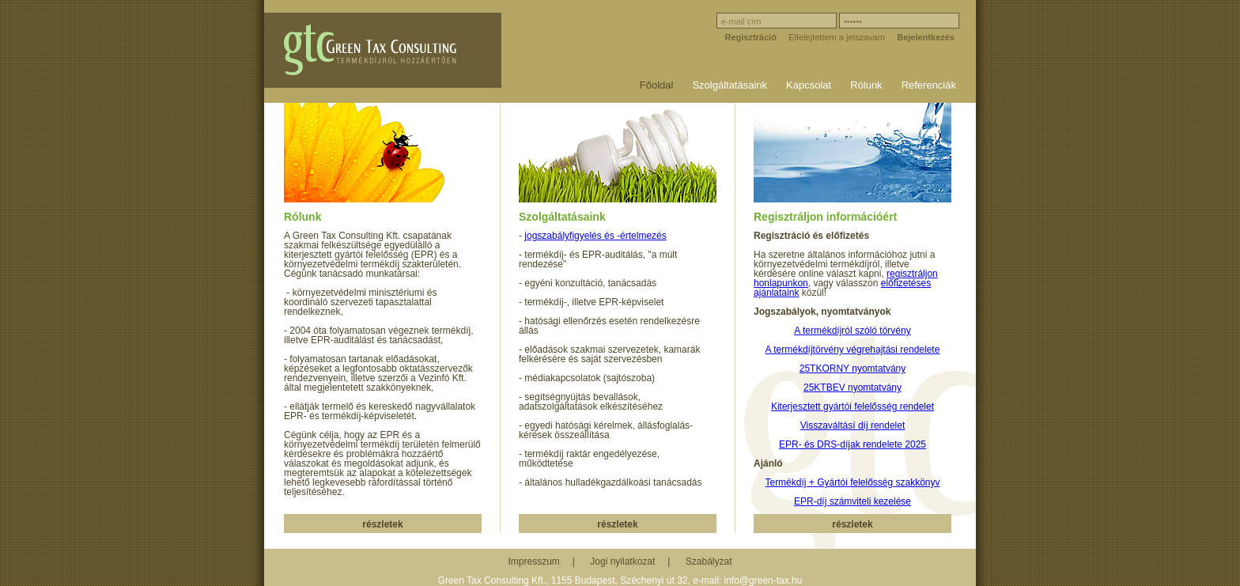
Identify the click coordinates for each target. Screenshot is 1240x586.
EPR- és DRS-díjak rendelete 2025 (852, 444)
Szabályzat (709, 561)
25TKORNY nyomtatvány (853, 368)
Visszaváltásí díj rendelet (852, 425)
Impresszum (534, 561)
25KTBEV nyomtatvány (852, 387)
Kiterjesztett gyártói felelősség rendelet (852, 406)
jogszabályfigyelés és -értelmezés (595, 235)
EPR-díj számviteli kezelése (852, 501)
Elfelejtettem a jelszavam (836, 37)
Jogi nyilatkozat (622, 561)
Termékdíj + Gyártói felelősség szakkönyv (852, 482)
